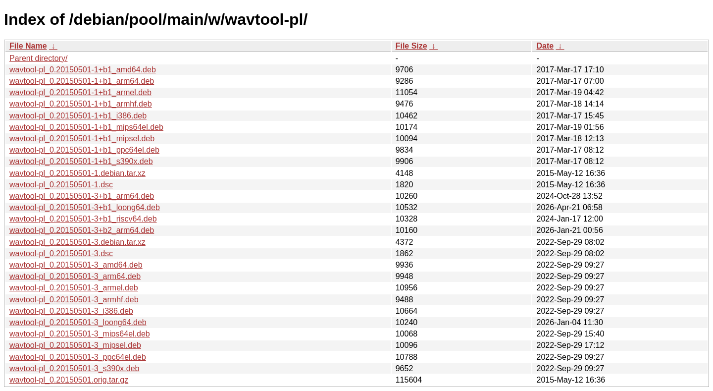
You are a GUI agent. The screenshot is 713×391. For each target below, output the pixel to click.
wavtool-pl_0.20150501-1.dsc (61, 184)
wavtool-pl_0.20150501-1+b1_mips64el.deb (86, 127)
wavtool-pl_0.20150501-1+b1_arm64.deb (81, 81)
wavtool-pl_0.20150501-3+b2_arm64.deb (81, 230)
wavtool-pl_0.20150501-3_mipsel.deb (75, 345)
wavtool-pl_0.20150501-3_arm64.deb (75, 276)
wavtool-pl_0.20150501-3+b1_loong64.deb (84, 207)
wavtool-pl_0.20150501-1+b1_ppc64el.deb (84, 150)
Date (545, 46)
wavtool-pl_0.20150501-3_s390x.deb (74, 368)
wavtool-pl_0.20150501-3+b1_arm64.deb (81, 196)
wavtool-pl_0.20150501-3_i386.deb (71, 311)
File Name (28, 46)
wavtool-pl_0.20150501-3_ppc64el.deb (77, 357)
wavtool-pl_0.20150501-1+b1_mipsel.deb (81, 138)
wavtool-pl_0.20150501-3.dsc (61, 253)
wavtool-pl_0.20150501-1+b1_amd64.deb (82, 69)
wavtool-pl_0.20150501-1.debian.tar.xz (77, 173)
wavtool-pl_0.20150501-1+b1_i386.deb (78, 116)
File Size (411, 46)
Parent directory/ (38, 58)
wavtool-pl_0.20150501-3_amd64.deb (76, 265)
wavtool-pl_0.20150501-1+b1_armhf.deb (80, 104)
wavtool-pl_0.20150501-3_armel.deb (73, 287)
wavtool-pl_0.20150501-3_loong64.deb (78, 322)
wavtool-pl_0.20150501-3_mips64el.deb (79, 334)
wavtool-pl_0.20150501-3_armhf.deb (74, 299)
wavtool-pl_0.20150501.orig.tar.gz (68, 380)
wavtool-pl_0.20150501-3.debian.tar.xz (77, 242)
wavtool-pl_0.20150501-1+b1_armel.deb (80, 92)
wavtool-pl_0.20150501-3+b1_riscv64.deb (83, 219)
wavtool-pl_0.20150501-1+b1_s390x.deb (81, 161)
